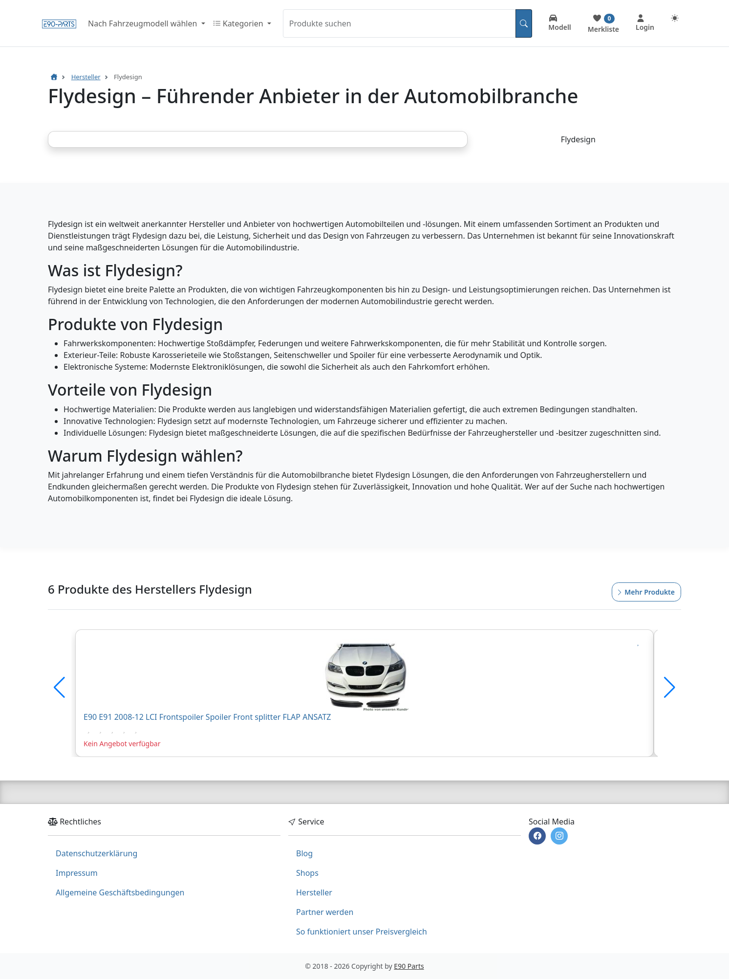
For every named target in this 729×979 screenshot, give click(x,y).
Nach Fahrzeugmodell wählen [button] (143, 23)
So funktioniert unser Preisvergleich (361, 931)
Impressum (77, 873)
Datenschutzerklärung (96, 853)
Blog (304, 853)
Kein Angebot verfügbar (122, 743)
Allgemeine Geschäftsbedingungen (120, 892)
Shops (307, 873)
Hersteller (314, 892)
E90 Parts (409, 966)
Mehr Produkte (645, 592)
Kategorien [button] (239, 23)
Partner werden (324, 912)
